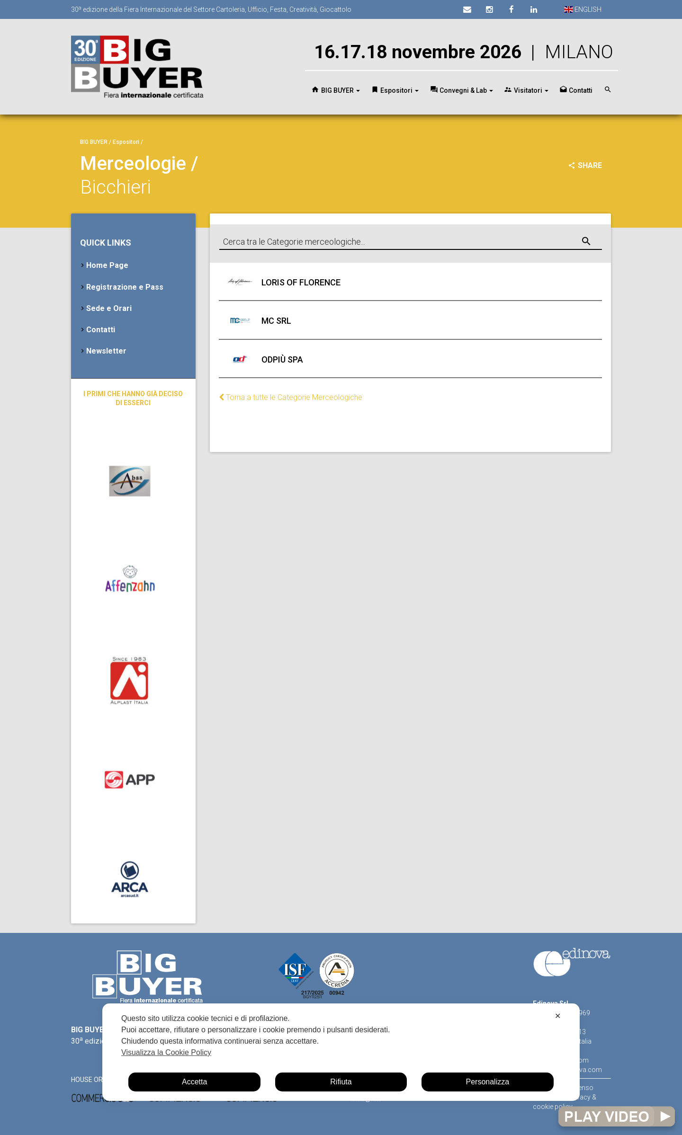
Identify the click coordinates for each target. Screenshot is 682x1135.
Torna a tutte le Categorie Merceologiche (290, 397)
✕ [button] (558, 1016)
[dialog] (341, 1052)
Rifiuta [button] (340, 1082)
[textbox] (410, 242)
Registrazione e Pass (124, 287)
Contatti (100, 329)
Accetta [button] (194, 1082)
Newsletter (106, 350)
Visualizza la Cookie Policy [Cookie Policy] (166, 1052)
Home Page (107, 265)
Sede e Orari (109, 308)
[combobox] (410, 241)
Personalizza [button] (488, 1082)
